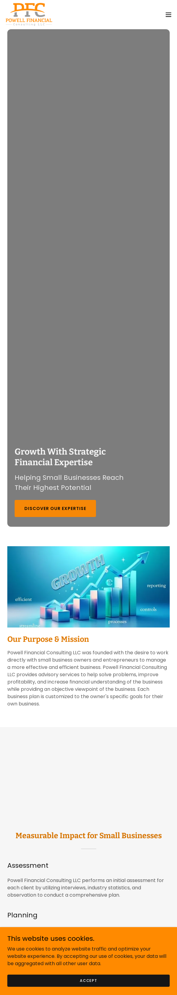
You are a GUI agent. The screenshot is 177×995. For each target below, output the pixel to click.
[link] (29, 14)
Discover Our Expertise (55, 508)
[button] (168, 15)
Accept (88, 980)
